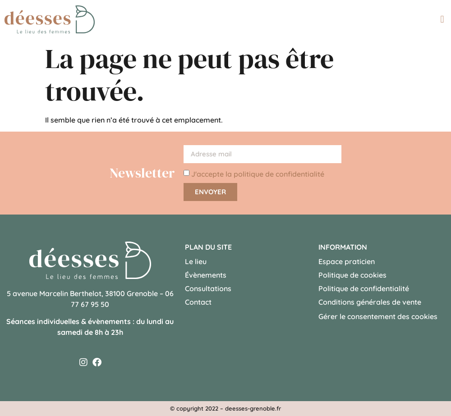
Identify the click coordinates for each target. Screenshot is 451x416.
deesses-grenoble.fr (253, 408)
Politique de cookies (352, 274)
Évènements (205, 274)
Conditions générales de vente (369, 301)
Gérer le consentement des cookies (377, 316)
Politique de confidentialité (363, 288)
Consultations (208, 288)
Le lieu (196, 261)
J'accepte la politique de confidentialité (257, 173)
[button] (442, 19)
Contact (198, 301)
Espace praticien (346, 261)
